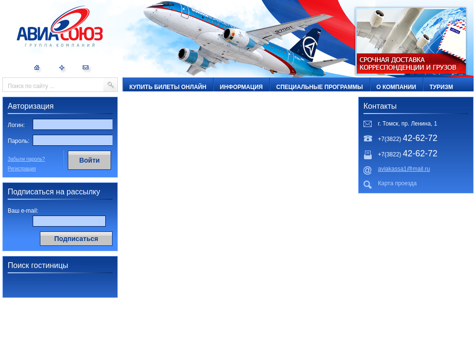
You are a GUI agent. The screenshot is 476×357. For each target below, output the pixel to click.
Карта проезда (397, 183)
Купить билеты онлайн (167, 87)
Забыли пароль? (26, 159)
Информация (241, 87)
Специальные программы (319, 87)
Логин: (16, 125)
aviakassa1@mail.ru (404, 169)
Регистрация (22, 168)
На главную (38, 69)
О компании (396, 87)
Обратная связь (87, 69)
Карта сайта (62, 69)
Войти (89, 160)
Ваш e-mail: (23, 210)
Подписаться (76, 238)
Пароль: (18, 141)
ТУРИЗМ (441, 87)
